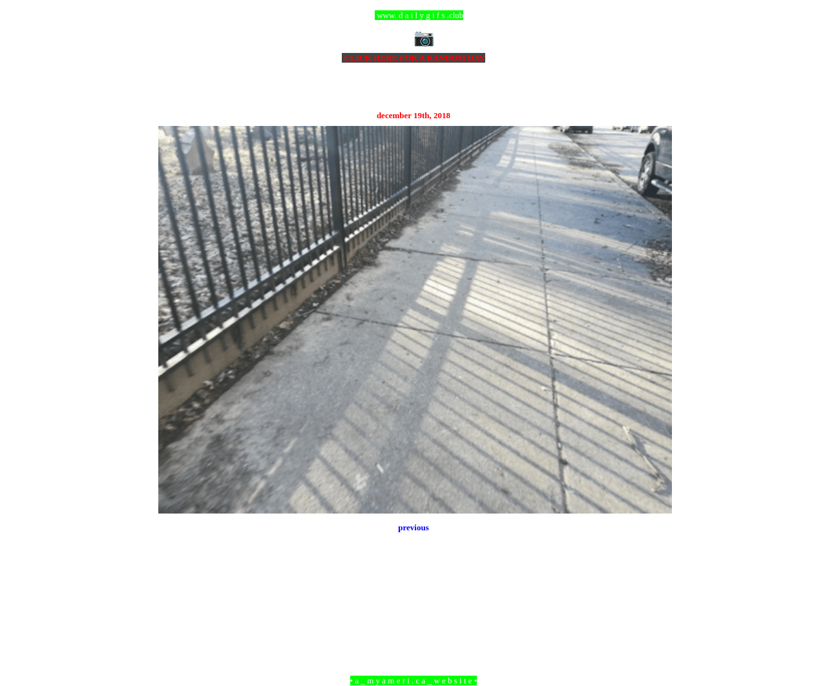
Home (415, 610)
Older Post (654, 610)
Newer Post (174, 610)
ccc (414, 15)
